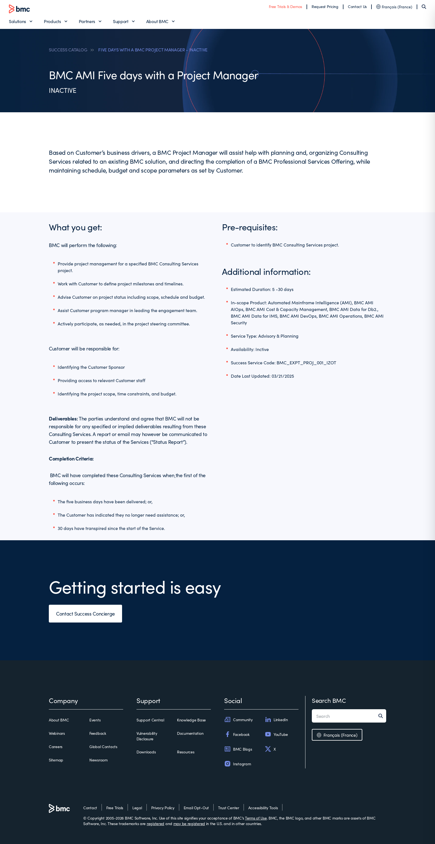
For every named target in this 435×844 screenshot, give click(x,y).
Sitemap (56, 760)
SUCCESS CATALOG (68, 49)
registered (155, 823)
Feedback (97, 733)
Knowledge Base (191, 720)
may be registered (189, 823)
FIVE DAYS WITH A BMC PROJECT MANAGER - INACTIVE (153, 49)
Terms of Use (256, 818)
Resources (185, 752)
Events (94, 720)
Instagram (237, 763)
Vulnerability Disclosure (146, 735)
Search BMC (329, 700)
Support (120, 21)
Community (238, 719)
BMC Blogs (238, 749)
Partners (87, 21)
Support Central (150, 720)
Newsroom (98, 760)
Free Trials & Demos (285, 6)
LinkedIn (276, 719)
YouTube (276, 734)
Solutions (17, 21)
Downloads (146, 752)
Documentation (190, 733)
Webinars (57, 733)
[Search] (424, 6)
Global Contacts (103, 746)
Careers (55, 746)
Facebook (237, 734)
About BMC (157, 21)
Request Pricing (325, 6)
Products (52, 21)
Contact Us (357, 6)
